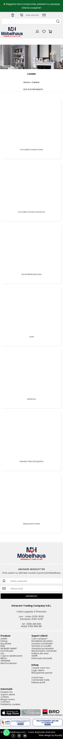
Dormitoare (7, 651)
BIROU (4, 658)
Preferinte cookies (10, 704)
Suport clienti (8, 694)
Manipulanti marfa (31, 524)
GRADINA (5, 661)
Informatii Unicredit (41, 658)
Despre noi (7, 692)
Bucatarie (6, 643)
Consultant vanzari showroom (31, 212)
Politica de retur (40, 653)
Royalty (58, 735)
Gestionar (31, 399)
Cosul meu (37, 677)
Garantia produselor (42, 648)
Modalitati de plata (41, 641)
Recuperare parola (41, 673)
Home (26, 82)
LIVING (4, 638)
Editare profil (38, 682)
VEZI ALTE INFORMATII (33, 89)
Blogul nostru (8, 699)
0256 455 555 (29, 15)
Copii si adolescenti (11, 656)
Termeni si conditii (41, 646)
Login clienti (37, 670)
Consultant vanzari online (31, 150)
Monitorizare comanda (43, 651)
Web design (45, 735)
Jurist (31, 337)
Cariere (5, 697)
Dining (4, 641)
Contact (5, 702)
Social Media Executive (31, 274)
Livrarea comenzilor (42, 643)
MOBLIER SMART (9, 648)
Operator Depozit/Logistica (31, 461)
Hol (2, 653)
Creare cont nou (40, 668)
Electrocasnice (9, 663)
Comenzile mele (40, 680)
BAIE (3, 646)
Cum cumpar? (39, 638)
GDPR (34, 656)
